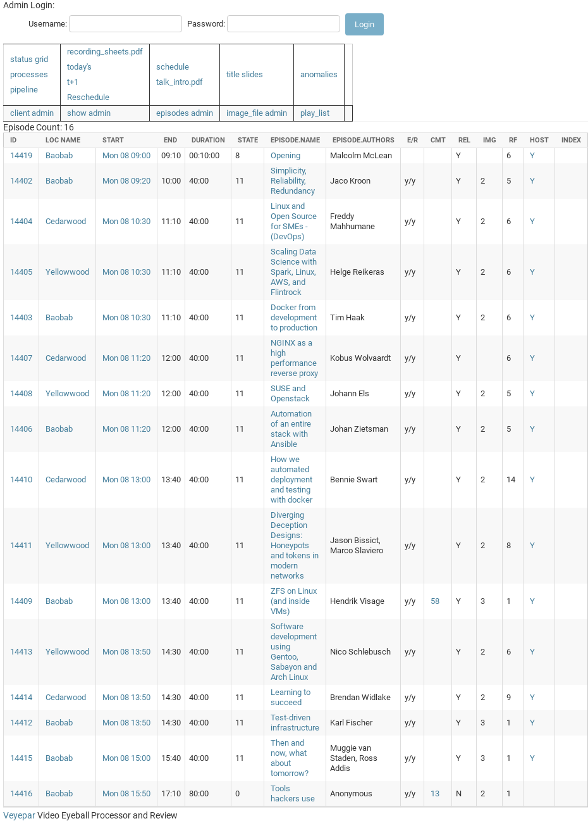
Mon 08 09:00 (126, 155)
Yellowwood (67, 272)
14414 (21, 697)
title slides (244, 74)
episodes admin (184, 113)
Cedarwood (66, 221)
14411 (21, 545)
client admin (32, 113)
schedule (172, 67)
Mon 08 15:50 (126, 793)
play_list (314, 113)
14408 (21, 393)
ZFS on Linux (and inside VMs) (294, 601)
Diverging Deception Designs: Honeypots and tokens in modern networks (295, 545)
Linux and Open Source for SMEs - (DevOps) (294, 221)
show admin (89, 113)
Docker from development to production (294, 317)
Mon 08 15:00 (126, 758)
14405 (21, 272)
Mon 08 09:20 (126, 180)
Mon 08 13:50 (126, 651)
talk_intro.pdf (179, 82)
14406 (21, 429)
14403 (21, 317)
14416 (21, 793)
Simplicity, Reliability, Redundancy (293, 181)
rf (513, 140)
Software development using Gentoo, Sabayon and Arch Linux (294, 652)
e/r (412, 140)
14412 (21, 722)
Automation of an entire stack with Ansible (291, 429)
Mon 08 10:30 (126, 221)
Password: (206, 23)
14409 (21, 601)
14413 (21, 651)
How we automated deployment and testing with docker (291, 479)
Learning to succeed (290, 697)
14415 (21, 758)
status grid (29, 59)
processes (29, 74)
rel (464, 140)
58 (435, 601)
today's (79, 67)
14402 (21, 180)
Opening (285, 155)
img (489, 140)
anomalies (319, 74)
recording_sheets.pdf (105, 51)
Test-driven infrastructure (295, 722)
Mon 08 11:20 (126, 358)
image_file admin (256, 113)
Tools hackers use (293, 793)
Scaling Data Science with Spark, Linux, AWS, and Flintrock (294, 272)
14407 (21, 358)
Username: (47, 23)
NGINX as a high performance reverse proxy (294, 358)
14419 (21, 155)
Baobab (59, 155)
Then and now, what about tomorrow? (290, 758)
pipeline (24, 89)
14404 (21, 221)
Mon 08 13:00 (126, 479)
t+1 (72, 82)
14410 (21, 479)
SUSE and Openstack (290, 393)
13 (435, 793)
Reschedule (88, 97)
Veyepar (19, 815)
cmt (438, 140)
